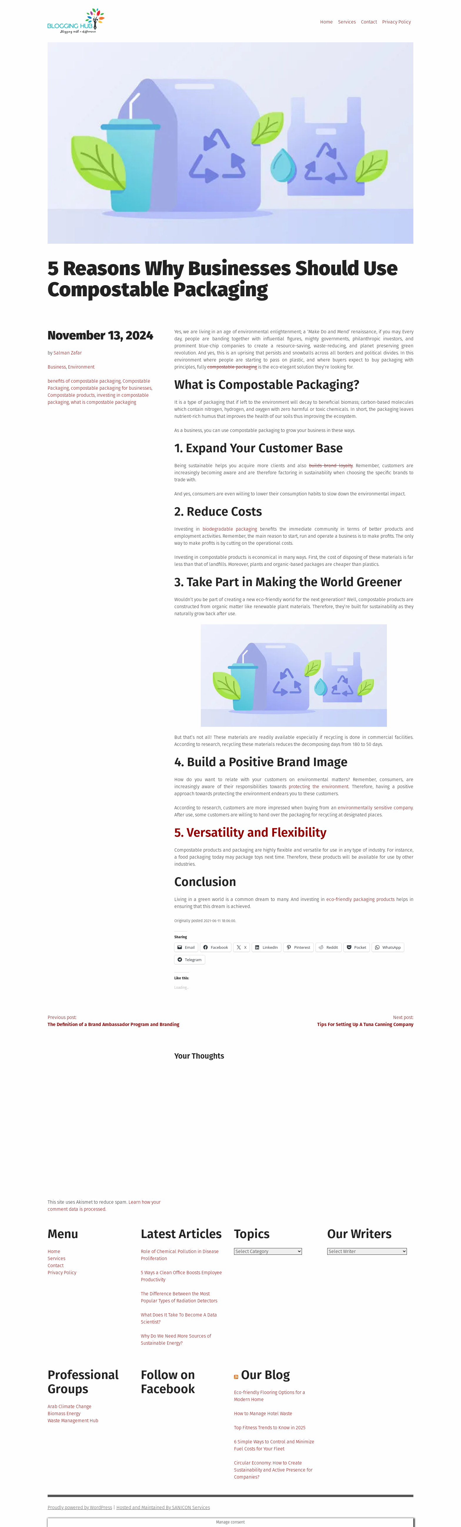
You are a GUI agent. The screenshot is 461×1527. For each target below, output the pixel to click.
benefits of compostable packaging (84, 381)
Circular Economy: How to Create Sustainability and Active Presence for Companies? (273, 1470)
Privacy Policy (396, 22)
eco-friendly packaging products (360, 899)
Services (347, 22)
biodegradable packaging (230, 529)
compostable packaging (232, 367)
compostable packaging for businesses (111, 388)
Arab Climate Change (69, 1406)
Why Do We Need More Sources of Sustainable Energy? (176, 1339)
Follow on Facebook (168, 1382)
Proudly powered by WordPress (80, 1507)
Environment (81, 367)
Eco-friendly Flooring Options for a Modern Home (269, 1396)
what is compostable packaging (103, 402)
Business (57, 367)
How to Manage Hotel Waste (263, 1413)
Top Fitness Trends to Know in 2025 (269, 1427)
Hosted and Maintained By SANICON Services (163, 1507)
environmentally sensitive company (375, 807)
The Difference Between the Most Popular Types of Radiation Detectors (179, 1297)
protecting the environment (318, 786)
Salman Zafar (68, 353)
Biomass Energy (64, 1413)
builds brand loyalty (331, 465)
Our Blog (265, 1375)
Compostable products (71, 395)
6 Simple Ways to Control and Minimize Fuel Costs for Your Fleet (274, 1445)
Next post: (321, 1021)
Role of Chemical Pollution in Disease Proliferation (180, 1255)
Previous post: (139, 1021)
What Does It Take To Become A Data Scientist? (179, 1318)
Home (326, 22)
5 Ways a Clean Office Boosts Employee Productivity (181, 1276)
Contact (369, 22)
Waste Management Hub (73, 1420)
